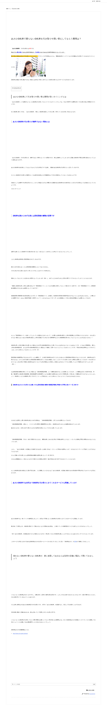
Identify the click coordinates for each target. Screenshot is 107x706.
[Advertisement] (53, 25)
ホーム (9, 8)
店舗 (75, 541)
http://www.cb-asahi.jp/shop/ (20, 633)
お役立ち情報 (16, 8)
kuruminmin (92, 693)
